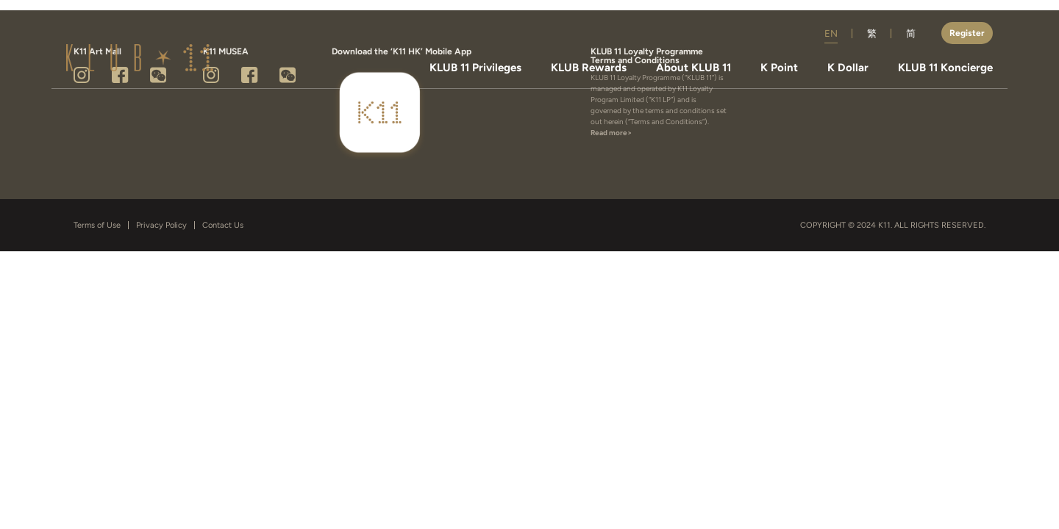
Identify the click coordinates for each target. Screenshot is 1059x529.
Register (967, 33)
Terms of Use (97, 225)
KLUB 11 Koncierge (945, 67)
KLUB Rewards (589, 67)
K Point (779, 67)
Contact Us (222, 225)
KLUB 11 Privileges (475, 67)
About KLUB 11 (693, 67)
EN (831, 33)
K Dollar (848, 67)
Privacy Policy (161, 225)
